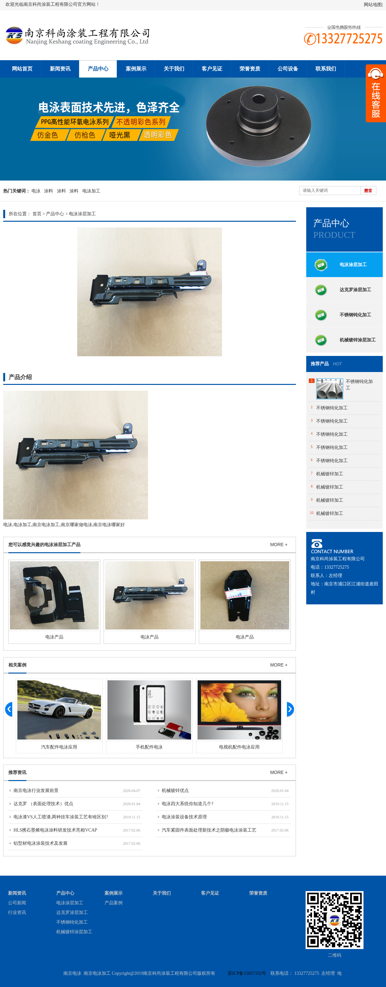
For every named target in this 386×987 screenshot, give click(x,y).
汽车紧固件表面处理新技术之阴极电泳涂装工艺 (209, 830)
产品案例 (114, 902)
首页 (36, 213)
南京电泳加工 (46, 524)
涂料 (48, 191)
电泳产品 (54, 637)
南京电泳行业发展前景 (36, 790)
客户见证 (212, 68)
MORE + (279, 544)
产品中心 (98, 68)
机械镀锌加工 (329, 473)
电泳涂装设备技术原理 (184, 817)
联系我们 (326, 68)
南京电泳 (72, 973)
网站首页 (22, 68)
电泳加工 (91, 191)
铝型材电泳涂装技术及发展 (41, 843)
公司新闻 (17, 902)
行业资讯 (17, 912)
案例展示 (136, 68)
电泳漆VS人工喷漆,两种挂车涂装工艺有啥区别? (61, 817)
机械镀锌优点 (175, 790)
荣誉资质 (250, 68)
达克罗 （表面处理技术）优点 (43, 803)
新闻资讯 (60, 68)
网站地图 (373, 4)
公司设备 (288, 68)
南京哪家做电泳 (76, 524)
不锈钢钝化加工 (341, 315)
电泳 (36, 191)
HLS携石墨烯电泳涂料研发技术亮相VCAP (55, 830)
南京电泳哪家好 (109, 524)
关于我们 (174, 68)
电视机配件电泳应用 (239, 747)
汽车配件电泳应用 (59, 747)
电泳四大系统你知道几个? (187, 803)
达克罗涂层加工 (341, 290)
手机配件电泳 (149, 747)
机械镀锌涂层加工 (343, 340)
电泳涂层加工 (82, 213)
